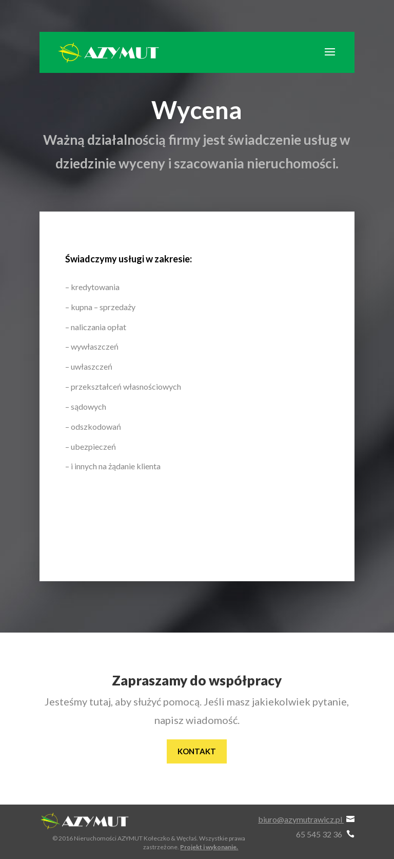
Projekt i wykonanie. (209, 847)
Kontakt (197, 751)
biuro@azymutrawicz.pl (306, 819)
